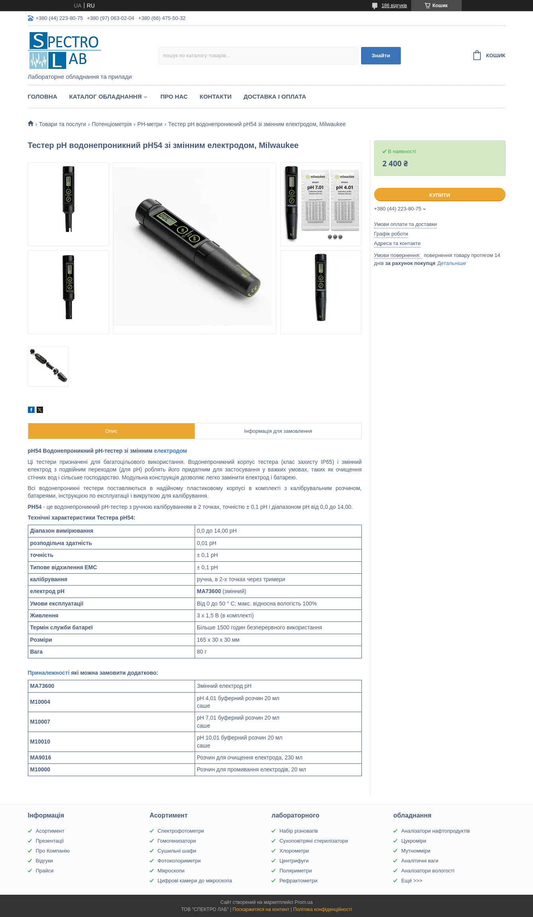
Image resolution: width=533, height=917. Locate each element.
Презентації (50, 841)
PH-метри (149, 124)
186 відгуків (394, 5)
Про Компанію (53, 851)
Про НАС (174, 96)
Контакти (215, 96)
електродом (170, 451)
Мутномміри (415, 851)
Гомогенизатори (177, 841)
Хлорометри (294, 851)
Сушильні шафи (177, 851)
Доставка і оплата (275, 96)
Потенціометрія (112, 124)
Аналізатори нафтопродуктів (435, 831)
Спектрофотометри (181, 831)
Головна (42, 96)
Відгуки (44, 861)
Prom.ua (303, 902)
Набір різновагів (298, 831)
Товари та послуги (62, 124)
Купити (439, 195)
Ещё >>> (411, 881)
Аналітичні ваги (419, 861)
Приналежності (49, 673)
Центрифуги (294, 861)
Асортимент (50, 831)
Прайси (45, 871)
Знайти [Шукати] (380, 55)
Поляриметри (295, 871)
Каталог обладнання (105, 96)
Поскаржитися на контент (260, 909)
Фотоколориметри (179, 861)
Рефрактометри (298, 881)
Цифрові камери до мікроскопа (195, 881)
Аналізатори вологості (427, 871)
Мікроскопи (171, 871)
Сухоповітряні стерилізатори (313, 841)
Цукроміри (413, 841)
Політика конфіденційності (322, 909)
